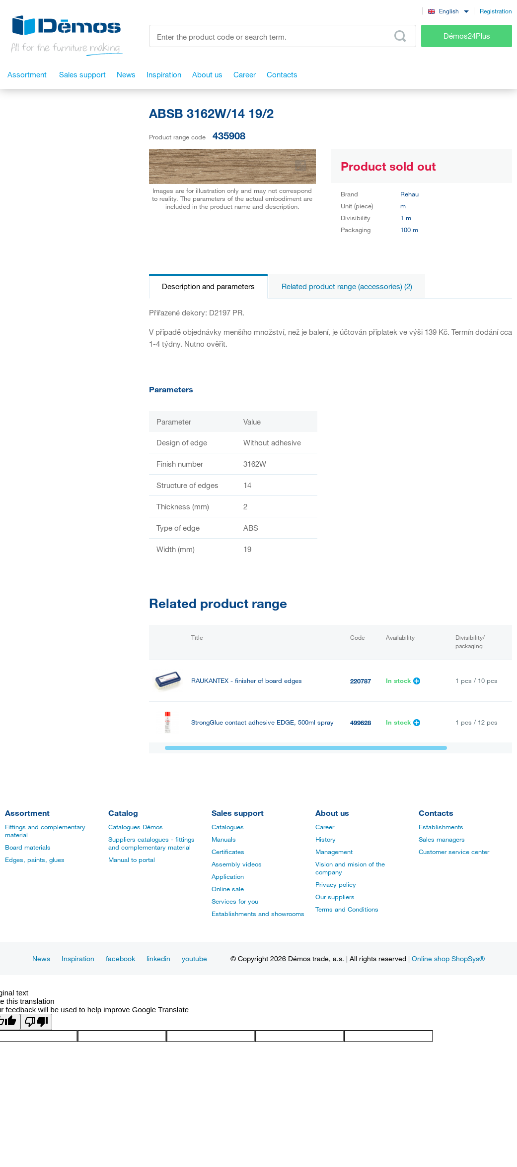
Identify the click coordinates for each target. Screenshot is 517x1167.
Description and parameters (208, 286)
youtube (194, 958)
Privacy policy (335, 884)
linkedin (158, 958)
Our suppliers (335, 897)
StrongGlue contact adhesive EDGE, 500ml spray (262, 722)
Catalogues (228, 827)
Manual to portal (131, 859)
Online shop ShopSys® (448, 958)
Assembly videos (237, 864)
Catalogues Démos (135, 827)
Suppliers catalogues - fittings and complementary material (151, 843)
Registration (496, 11)
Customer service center (454, 852)
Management (334, 852)
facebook (120, 958)
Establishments (441, 827)
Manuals (224, 839)
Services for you (235, 901)
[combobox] (448, 10)
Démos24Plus (466, 35)
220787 (360, 681)
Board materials (28, 847)
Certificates (228, 852)
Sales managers (442, 839)
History (325, 839)
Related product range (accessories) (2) (347, 286)
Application (228, 876)
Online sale (228, 889)
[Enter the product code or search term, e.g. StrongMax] (282, 36)
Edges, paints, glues (35, 859)
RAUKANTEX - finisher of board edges (246, 680)
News (41, 958)
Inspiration (78, 958)
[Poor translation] (36, 1022)
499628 (360, 723)
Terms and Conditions (346, 909)
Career (324, 827)
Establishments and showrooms (258, 914)
